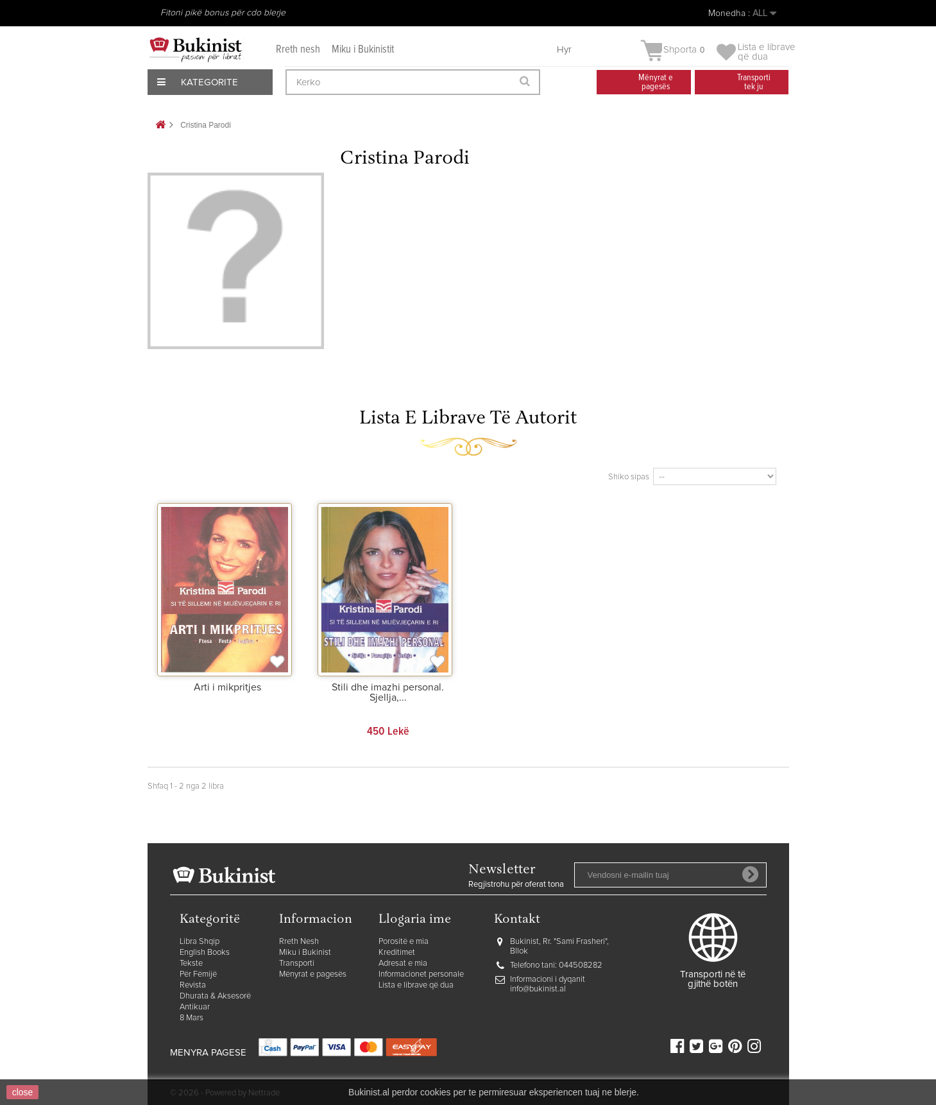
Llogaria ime (415, 920)
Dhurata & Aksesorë (215, 996)
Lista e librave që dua (416, 985)
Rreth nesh (298, 49)
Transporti (296, 963)
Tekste (191, 963)
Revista (193, 985)
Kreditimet (397, 952)
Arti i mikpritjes (227, 687)
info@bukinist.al (538, 989)
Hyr (564, 50)
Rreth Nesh (299, 942)
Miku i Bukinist (305, 952)
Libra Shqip (199, 942)
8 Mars (191, 1018)
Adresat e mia (403, 963)
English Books (205, 952)
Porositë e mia (404, 942)
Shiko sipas (628, 477)
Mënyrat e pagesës (312, 974)
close (22, 1092)
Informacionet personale (421, 974)
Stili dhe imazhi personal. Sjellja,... (388, 692)
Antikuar (195, 1007)
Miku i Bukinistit (363, 49)
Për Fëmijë (198, 974)
